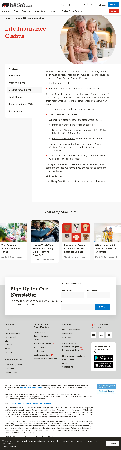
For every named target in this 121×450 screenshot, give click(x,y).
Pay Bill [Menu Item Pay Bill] (113, 5)
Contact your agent (59, 83)
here (102, 181)
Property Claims (17, 82)
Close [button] (113, 443)
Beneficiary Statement (63, 124)
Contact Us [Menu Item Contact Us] (82, 5)
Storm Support (16, 111)
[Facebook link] (93, 335)
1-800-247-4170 (91, 88)
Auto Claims (15, 75)
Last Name (92, 290)
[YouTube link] (109, 335)
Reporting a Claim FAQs (21, 104)
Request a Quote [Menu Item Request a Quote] (67, 5)
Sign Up (103, 307)
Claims (17, 18)
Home (7, 18)
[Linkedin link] (101, 335)
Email (64, 302)
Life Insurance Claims (20, 89)
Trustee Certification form (62, 155)
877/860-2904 (25, 387)
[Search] (92, 4)
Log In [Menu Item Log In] (103, 5)
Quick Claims (15, 97)
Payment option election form (64, 144)
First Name (66, 290)
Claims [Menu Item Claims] (114, 11)
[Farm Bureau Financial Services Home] (17, 5)
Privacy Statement (10, 446)
